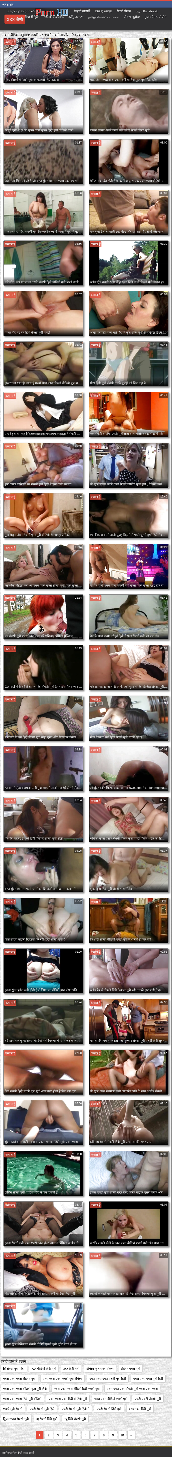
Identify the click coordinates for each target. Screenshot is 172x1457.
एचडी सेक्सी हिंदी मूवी (109, 1409)
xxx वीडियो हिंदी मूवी (44, 1368)
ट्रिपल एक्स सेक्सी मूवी (16, 1419)
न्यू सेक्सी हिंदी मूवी (47, 1419)
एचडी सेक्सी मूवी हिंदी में (75, 1409)
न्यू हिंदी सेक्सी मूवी (75, 1419)
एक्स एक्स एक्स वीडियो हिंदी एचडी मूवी (76, 1389)
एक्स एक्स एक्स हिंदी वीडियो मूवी (68, 1399)
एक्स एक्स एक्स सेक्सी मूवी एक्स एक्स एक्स (132, 1389)
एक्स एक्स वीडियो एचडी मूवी (111, 1399)
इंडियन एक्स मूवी (130, 1368)
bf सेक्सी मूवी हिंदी (13, 1368)
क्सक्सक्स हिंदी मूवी (140, 1409)
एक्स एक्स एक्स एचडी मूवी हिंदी (107, 1378)
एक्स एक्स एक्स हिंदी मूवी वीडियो (22, 1399)
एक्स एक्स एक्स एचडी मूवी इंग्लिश (62, 1378)
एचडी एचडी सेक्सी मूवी (148, 1399)
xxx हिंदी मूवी (71, 1368)
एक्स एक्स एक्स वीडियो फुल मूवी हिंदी (25, 1389)
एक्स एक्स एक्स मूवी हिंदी (148, 1378)
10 (122, 1435)
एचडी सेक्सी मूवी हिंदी (42, 1409)
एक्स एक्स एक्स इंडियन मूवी (19, 1378)
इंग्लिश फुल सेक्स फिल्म (100, 1368)
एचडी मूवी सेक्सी (12, 1409)
